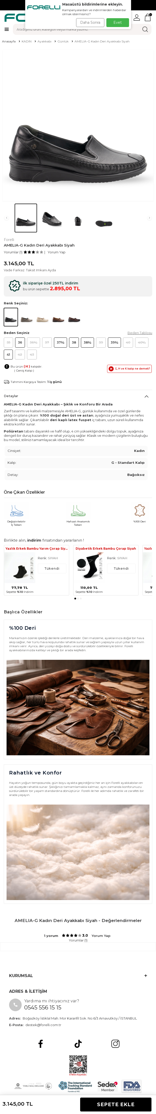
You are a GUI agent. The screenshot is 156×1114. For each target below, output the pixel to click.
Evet (117, 22)
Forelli (9, 239)
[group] (78, 125)
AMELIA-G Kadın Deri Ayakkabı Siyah (102, 41)
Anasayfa (9, 41)
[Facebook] (41, 1044)
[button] (7, 218)
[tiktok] (78, 1044)
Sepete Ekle (116, 1104)
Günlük (63, 41)
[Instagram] (115, 1044)
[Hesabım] (137, 17)
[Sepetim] (147, 17)
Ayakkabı (44, 41)
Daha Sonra (90, 22)
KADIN (27, 41)
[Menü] (7, 29)
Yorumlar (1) (13, 252)
